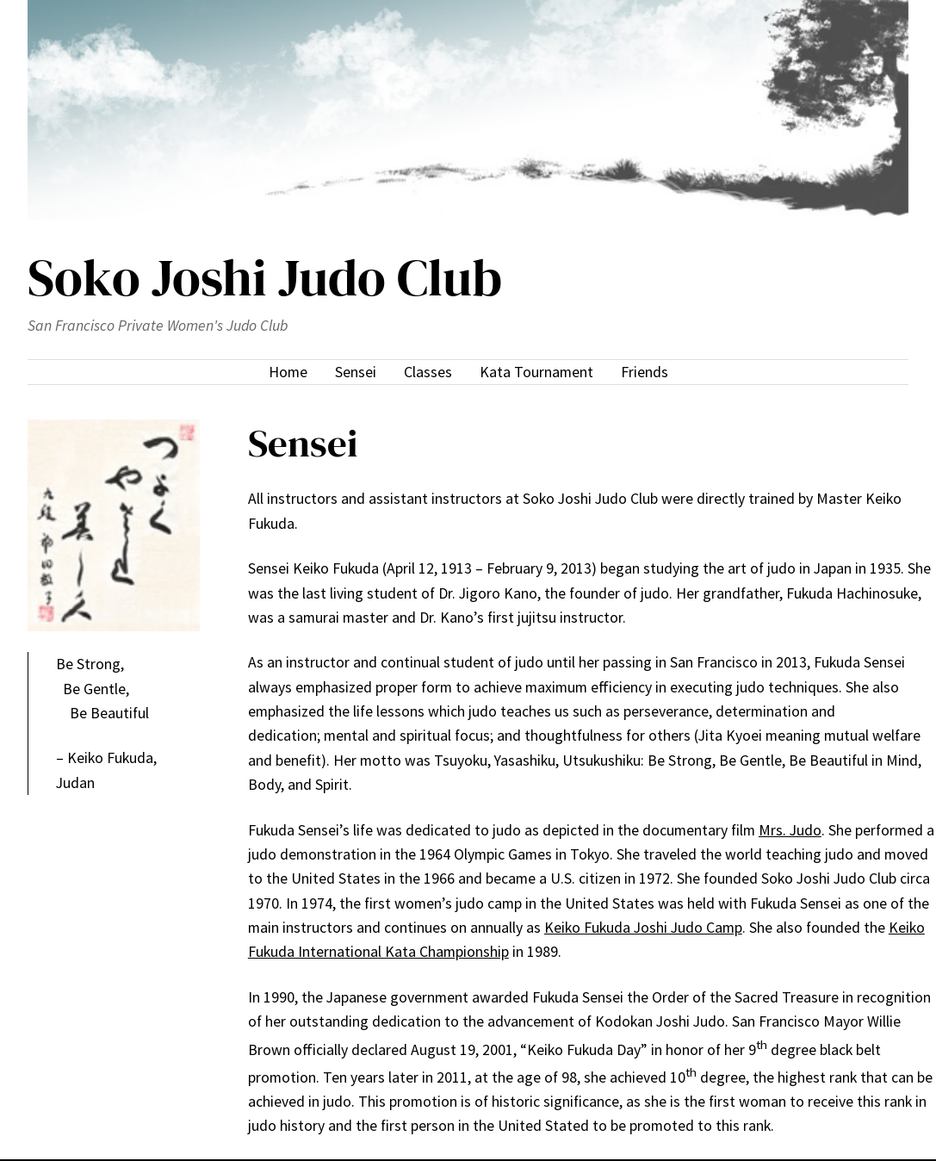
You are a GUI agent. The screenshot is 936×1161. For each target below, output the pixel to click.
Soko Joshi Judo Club (265, 277)
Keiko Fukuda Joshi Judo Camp (643, 927)
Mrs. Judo (790, 830)
